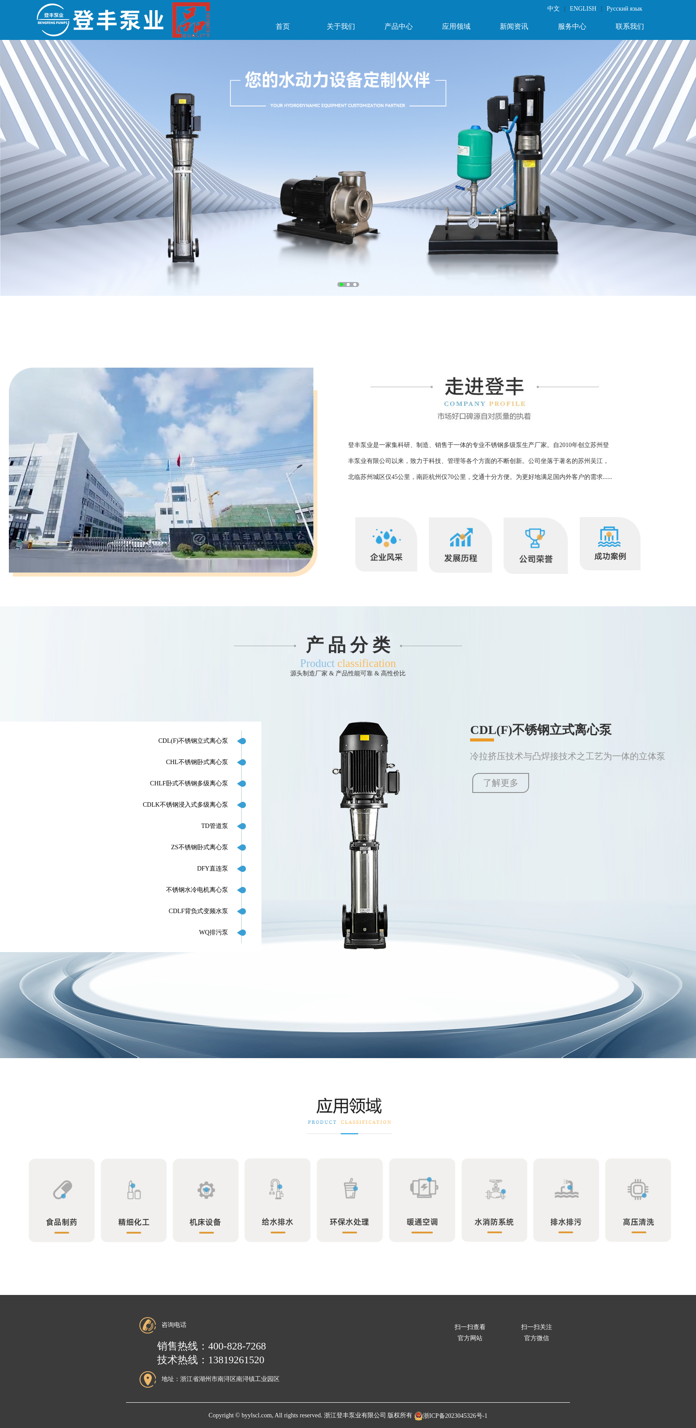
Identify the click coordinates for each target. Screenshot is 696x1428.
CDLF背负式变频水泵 (198, 911)
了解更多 (500, 783)
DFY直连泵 (212, 868)
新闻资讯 (514, 26)
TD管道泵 (214, 826)
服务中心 (572, 26)
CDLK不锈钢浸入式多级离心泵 (185, 804)
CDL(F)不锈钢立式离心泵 (193, 741)
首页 (283, 26)
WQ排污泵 (213, 932)
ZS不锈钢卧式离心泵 (199, 847)
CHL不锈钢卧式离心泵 (197, 762)
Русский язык (624, 8)
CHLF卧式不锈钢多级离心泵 (189, 783)
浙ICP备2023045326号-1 (450, 1415)
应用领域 (456, 26)
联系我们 (630, 26)
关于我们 (341, 26)
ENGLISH (583, 8)
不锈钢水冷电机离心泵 (197, 890)
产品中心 (398, 26)
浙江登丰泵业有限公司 (355, 1415)
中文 (553, 8)
